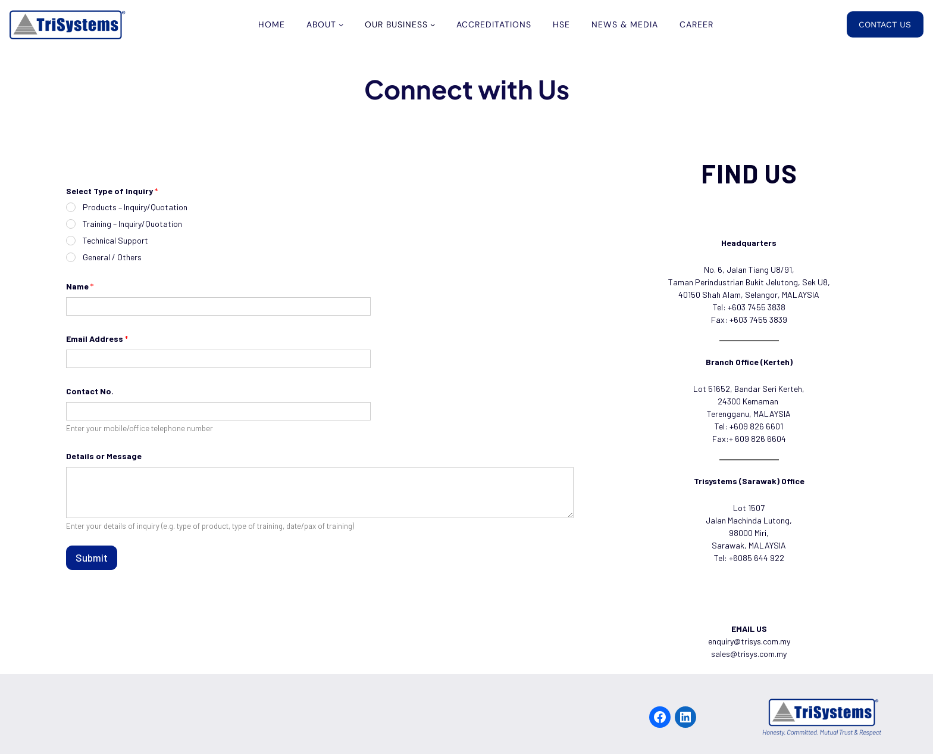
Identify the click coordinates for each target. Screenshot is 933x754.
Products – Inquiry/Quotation (135, 207)
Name (79, 286)
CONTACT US (885, 24)
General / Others (112, 257)
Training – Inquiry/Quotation (132, 224)
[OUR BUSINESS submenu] (432, 24)
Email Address (97, 339)
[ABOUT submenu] (341, 24)
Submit (92, 557)
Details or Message (104, 456)
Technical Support (115, 240)
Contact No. (90, 391)
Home (271, 24)
